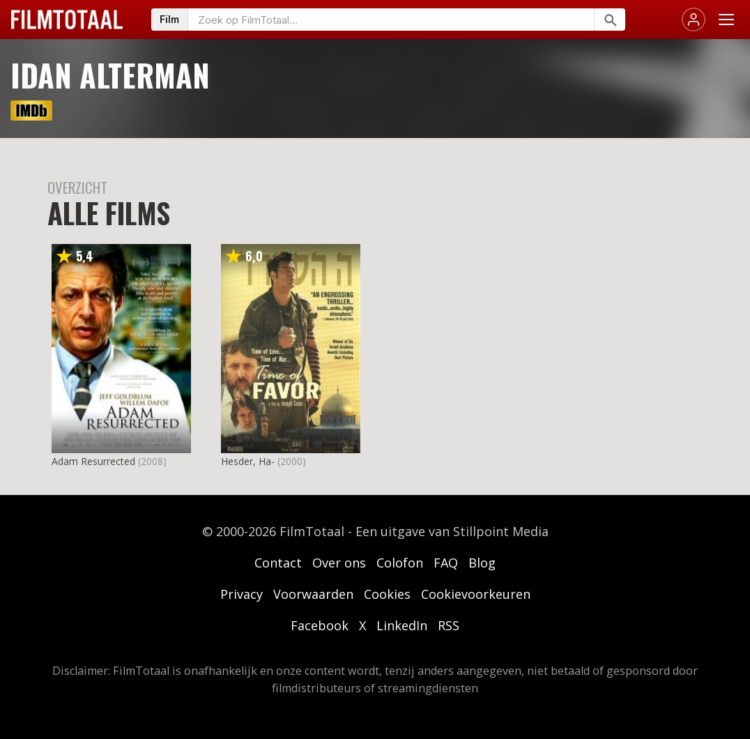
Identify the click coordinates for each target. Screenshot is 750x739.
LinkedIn (401, 625)
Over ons (339, 562)
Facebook (320, 625)
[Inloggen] (693, 19)
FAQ (446, 562)
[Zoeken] (609, 19)
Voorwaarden (313, 594)
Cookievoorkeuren (475, 594)
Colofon (399, 562)
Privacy (241, 594)
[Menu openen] (726, 19)
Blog (482, 562)
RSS (448, 625)
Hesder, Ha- (248, 461)
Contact (278, 562)
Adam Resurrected (93, 461)
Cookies (387, 594)
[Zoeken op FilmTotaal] (391, 19)
